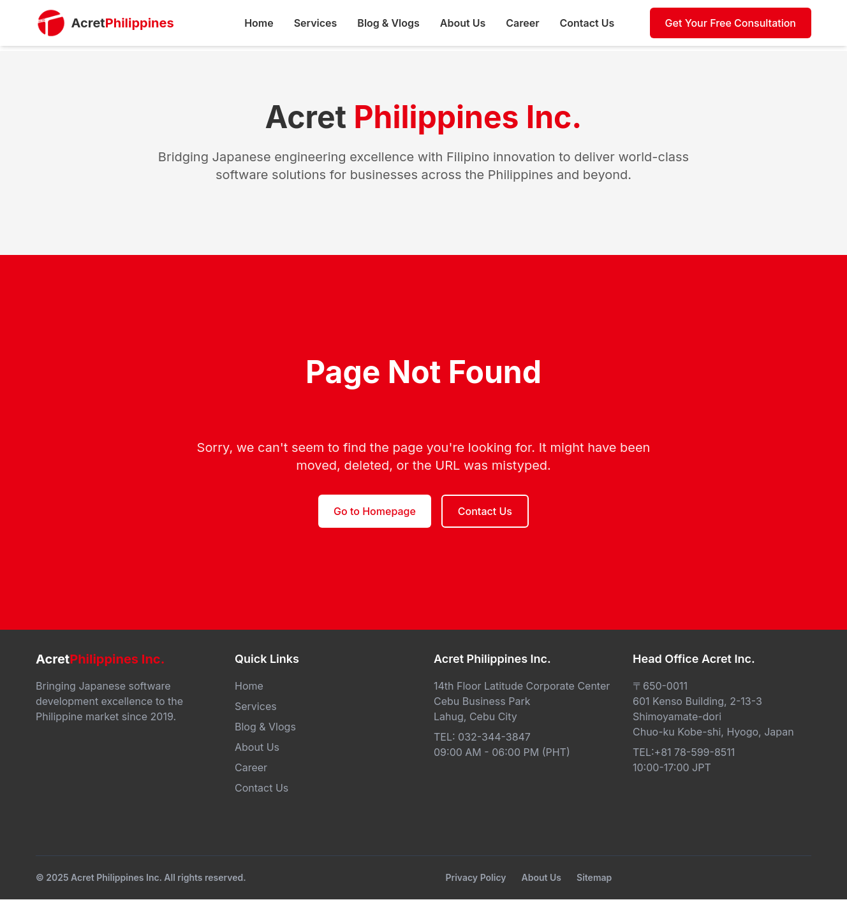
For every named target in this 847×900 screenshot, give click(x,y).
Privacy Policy (475, 877)
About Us (541, 877)
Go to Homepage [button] (375, 511)
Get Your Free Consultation (730, 23)
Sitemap (594, 877)
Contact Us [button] (485, 511)
